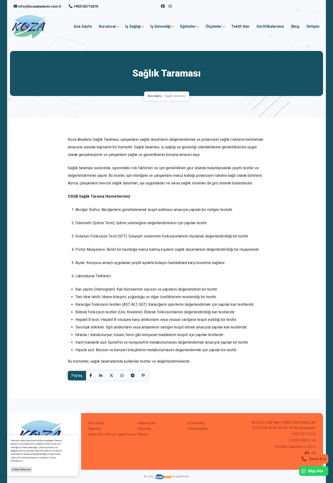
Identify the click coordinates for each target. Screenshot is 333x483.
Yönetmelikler (197, 429)
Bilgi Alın (312, 471)
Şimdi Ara (313, 458)
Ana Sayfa (83, 26)
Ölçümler (213, 26)
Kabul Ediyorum (21, 469)
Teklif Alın (240, 26)
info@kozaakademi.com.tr (40, 7)
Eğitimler (188, 26)
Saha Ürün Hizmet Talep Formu (112, 435)
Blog (295, 26)
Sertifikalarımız (270, 26)
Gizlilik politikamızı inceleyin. (34, 457)
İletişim (312, 26)
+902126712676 (85, 7)
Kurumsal (107, 26)
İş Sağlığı (133, 26)
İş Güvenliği (160, 26)
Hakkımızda (146, 423)
